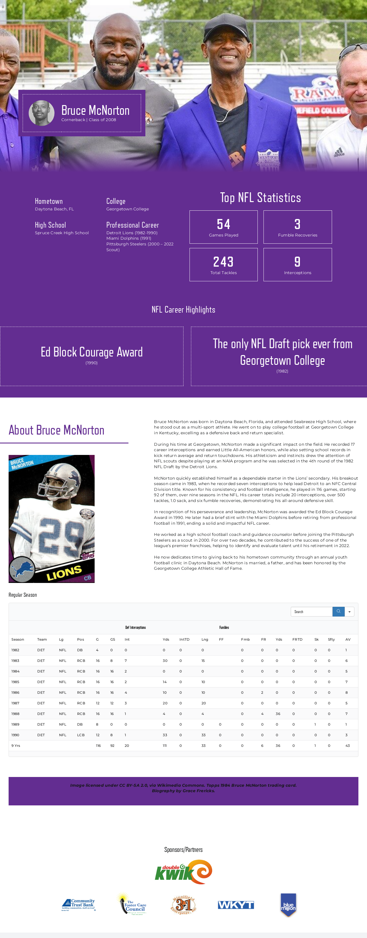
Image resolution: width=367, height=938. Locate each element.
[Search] (339, 612)
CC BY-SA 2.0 (133, 785)
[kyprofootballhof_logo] (37, 6)
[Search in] (349, 612)
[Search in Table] (312, 612)
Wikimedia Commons (180, 785)
